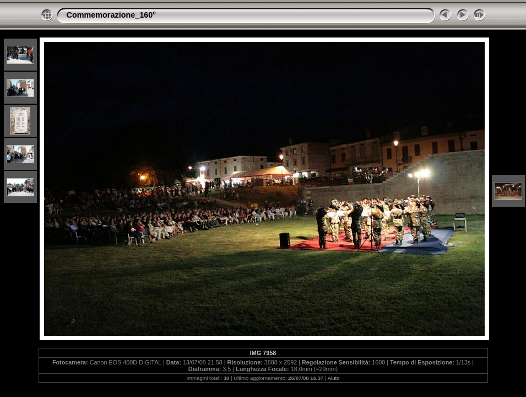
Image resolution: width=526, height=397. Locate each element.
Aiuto (334, 378)
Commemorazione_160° (111, 14)
